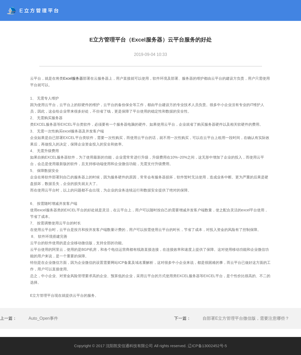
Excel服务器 (73, 78)
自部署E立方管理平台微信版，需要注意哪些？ (246, 318)
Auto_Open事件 (43, 318)
